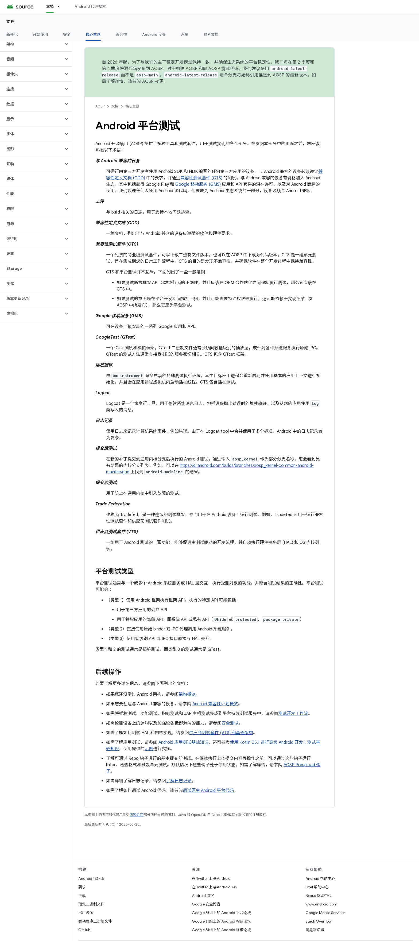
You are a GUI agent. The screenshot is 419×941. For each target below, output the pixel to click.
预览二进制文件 (91, 904)
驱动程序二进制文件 (95, 921)
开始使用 (40, 34)
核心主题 (132, 106)
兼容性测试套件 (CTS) (201, 178)
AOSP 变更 (153, 81)
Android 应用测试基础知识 (183, 742)
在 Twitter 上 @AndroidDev (214, 887)
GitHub (84, 929)
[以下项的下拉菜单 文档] (61, 6)
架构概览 (187, 694)
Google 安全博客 (206, 904)
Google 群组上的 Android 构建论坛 (221, 921)
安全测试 (230, 723)
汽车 (185, 34)
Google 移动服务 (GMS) (198, 184)
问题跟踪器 (314, 929)
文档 (10, 21)
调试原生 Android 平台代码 (208, 790)
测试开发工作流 (293, 713)
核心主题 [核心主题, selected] (93, 34)
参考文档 (211, 34)
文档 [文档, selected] (50, 6)
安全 (67, 34)
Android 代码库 (91, 878)
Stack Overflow (318, 921)
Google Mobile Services (325, 912)
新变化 (12, 34)
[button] (31, 44)
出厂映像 (85, 912)
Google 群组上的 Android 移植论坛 (221, 929)
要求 (82, 887)
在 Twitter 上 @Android (211, 878)
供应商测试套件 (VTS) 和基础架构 (221, 732)
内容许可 (136, 814)
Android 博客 (203, 895)
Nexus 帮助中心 (318, 895)
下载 (82, 895)
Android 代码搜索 (90, 6)
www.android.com (321, 904)
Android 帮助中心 (320, 878)
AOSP (99, 106)
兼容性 (121, 34)
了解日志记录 (179, 781)
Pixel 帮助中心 (317, 887)
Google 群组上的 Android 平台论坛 (221, 912)
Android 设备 (154, 34)
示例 (149, 749)
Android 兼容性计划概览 (215, 704)
